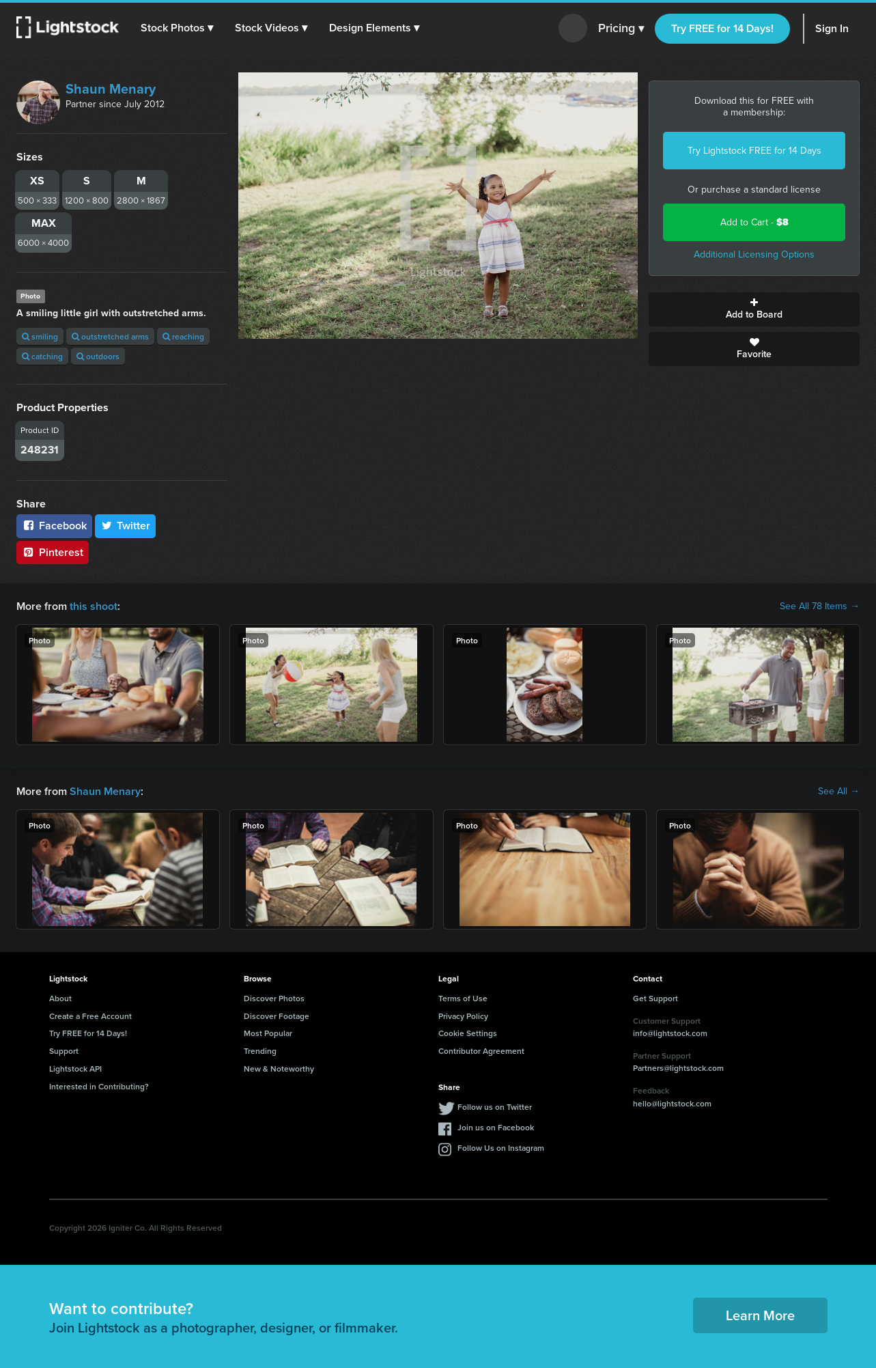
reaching (183, 336)
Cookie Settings (467, 1033)
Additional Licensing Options (754, 254)
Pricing (621, 29)
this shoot (93, 606)
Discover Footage (276, 1016)
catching (42, 356)
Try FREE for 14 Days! (722, 28)
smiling (40, 336)
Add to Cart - (754, 222)
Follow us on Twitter (494, 1107)
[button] (177, 28)
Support (64, 1051)
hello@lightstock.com (672, 1103)
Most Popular (268, 1033)
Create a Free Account (90, 1016)
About (60, 998)
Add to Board (754, 309)
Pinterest (52, 552)
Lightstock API (75, 1068)
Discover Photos (274, 998)
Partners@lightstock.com (678, 1068)
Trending (260, 1051)
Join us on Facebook (495, 1127)
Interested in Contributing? (99, 1086)
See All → (839, 791)
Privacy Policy (463, 1016)
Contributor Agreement (481, 1051)
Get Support (655, 998)
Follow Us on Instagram (500, 1148)
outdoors (97, 356)
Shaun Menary (111, 89)
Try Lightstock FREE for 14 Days (754, 150)
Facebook (54, 525)
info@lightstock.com (670, 1033)
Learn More (760, 1315)
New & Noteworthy (279, 1068)
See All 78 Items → (820, 606)
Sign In (832, 28)
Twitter (125, 525)
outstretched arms (110, 336)
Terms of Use (463, 998)
